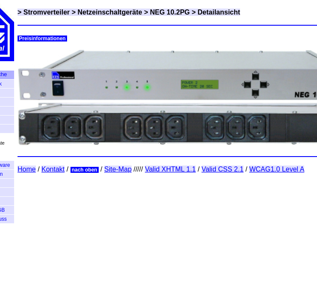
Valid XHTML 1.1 (170, 169)
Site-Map (118, 169)
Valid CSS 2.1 (223, 169)
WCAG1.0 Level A (276, 169)
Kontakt (53, 169)
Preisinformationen (42, 38)
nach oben (84, 170)
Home (27, 169)
